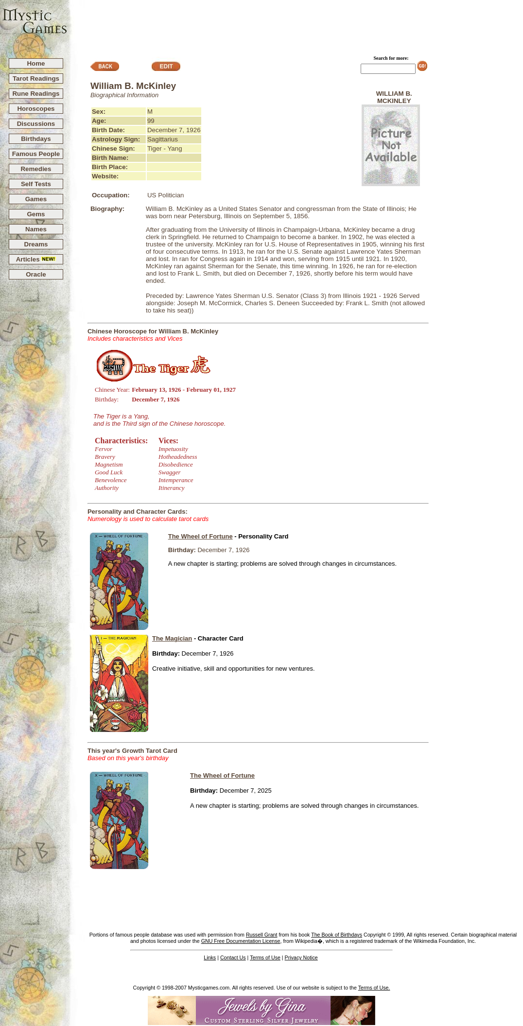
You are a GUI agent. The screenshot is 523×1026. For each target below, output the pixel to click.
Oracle (36, 274)
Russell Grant (262, 935)
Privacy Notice (301, 957)
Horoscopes (35, 108)
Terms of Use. (374, 988)
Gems (36, 214)
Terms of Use (265, 957)
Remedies (35, 169)
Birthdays (36, 138)
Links (210, 957)
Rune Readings (35, 93)
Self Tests (36, 184)
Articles (36, 259)
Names (36, 229)
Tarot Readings (36, 78)
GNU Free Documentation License (240, 941)
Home (36, 63)
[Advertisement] (295, 25)
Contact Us (233, 957)
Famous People (36, 153)
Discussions (36, 123)
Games (36, 199)
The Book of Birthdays (336, 935)
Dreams (36, 244)
